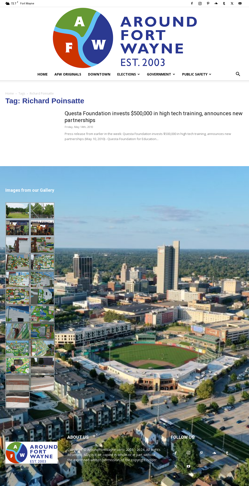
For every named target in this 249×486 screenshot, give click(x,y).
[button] (238, 74)
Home (42, 74)
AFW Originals (67, 74)
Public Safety (196, 74)
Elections (128, 74)
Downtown (99, 74)
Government (161, 74)
